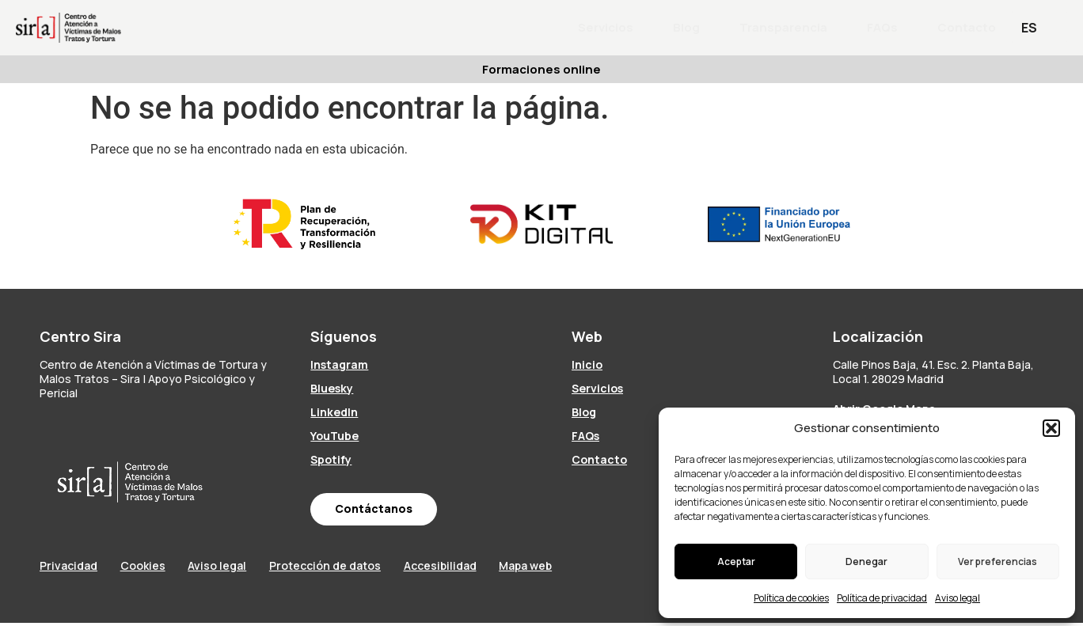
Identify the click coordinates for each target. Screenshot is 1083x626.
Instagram (339, 364)
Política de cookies (791, 598)
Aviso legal (957, 598)
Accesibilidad (475, 567)
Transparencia (783, 27)
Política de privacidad (882, 598)
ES (1029, 27)
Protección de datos (352, 567)
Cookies (151, 567)
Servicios (605, 27)
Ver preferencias (997, 561)
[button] (1051, 428)
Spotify (331, 459)
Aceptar (736, 561)
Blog (686, 27)
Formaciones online (541, 69)
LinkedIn (334, 411)
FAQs (882, 27)
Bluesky (331, 388)
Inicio (587, 364)
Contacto (966, 27)
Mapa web (570, 567)
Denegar (866, 561)
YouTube (334, 435)
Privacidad (68, 567)
